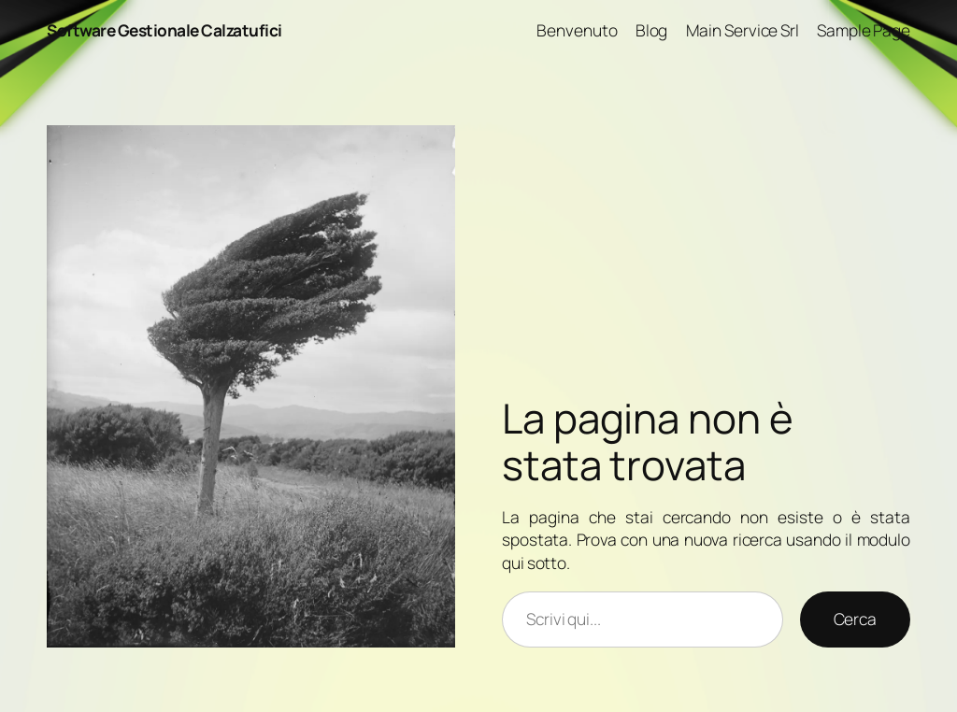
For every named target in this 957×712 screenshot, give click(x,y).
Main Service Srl (742, 30)
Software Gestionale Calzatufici (164, 30)
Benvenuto (576, 30)
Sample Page (863, 30)
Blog (652, 30)
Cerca (856, 618)
